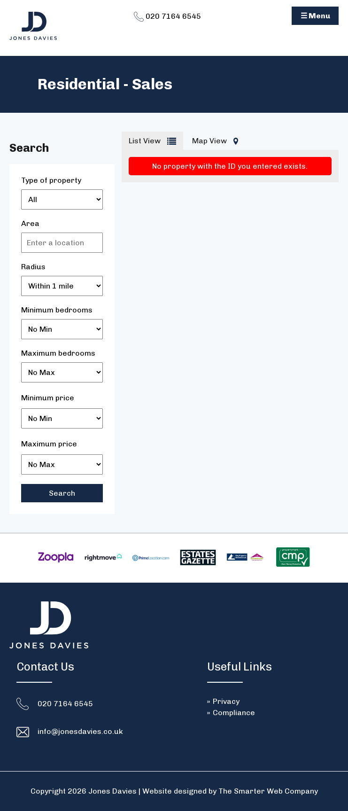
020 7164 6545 (167, 16)
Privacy (226, 701)
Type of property (51, 180)
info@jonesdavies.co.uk (80, 731)
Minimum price (47, 397)
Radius (33, 266)
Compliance (234, 712)
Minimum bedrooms (57, 309)
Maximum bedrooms (58, 353)
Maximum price (49, 443)
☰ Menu (315, 15)
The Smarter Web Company (268, 791)
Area (30, 223)
